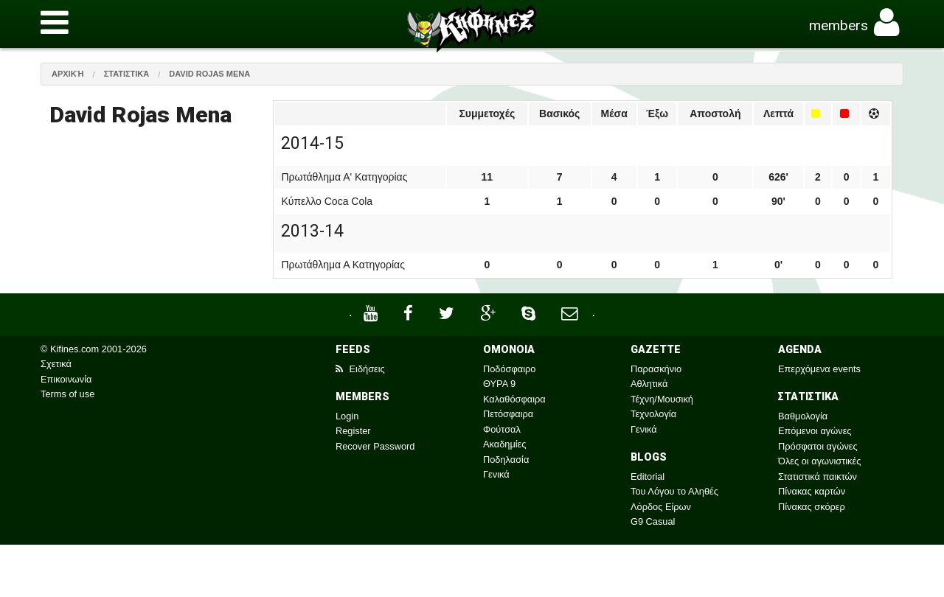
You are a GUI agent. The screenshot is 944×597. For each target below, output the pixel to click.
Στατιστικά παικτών (817, 476)
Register (353, 430)
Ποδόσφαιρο (509, 368)
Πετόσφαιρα (508, 413)
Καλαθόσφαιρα (514, 399)
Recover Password (375, 446)
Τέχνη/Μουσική (662, 399)
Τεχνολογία (653, 413)
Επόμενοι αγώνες (815, 430)
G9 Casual (653, 521)
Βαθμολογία (802, 416)
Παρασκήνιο (656, 368)
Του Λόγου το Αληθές (674, 491)
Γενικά (496, 474)
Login (347, 416)
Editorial (647, 476)
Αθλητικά (649, 383)
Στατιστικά (127, 73)
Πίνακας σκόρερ (811, 506)
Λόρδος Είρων (661, 506)
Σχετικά (56, 363)
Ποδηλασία (506, 459)
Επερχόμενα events (819, 368)
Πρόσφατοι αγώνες (818, 446)
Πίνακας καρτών (811, 491)
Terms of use (67, 393)
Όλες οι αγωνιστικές (819, 461)
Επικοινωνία (66, 379)
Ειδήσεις (360, 368)
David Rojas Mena (209, 73)
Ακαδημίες (505, 444)
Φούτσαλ (502, 429)
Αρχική (68, 73)
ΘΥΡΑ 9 (499, 383)
